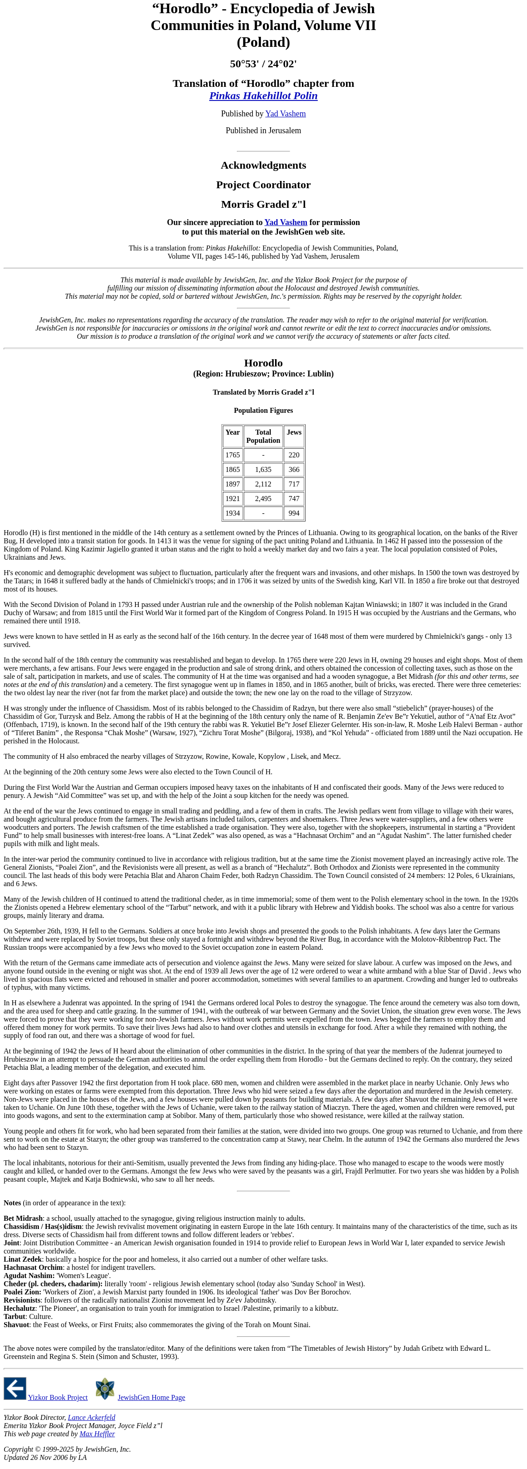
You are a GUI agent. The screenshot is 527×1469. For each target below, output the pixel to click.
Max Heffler (97, 1434)
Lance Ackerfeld (91, 1417)
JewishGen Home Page (151, 1397)
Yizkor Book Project (58, 1397)
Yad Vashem (285, 113)
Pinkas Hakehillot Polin (263, 95)
